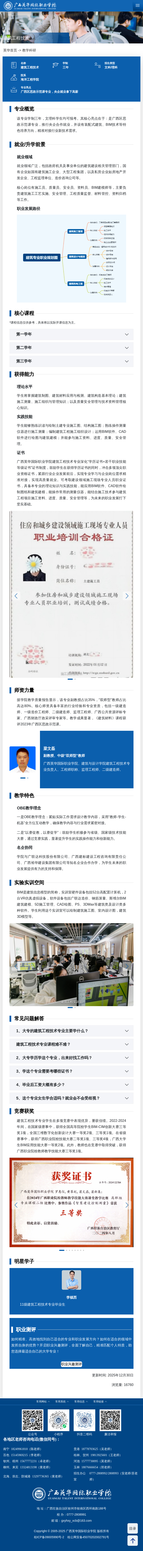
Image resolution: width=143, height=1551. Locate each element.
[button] (70, 679)
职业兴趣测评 (71, 1364)
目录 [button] (132, 1528)
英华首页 (10, 50)
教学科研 (29, 50)
